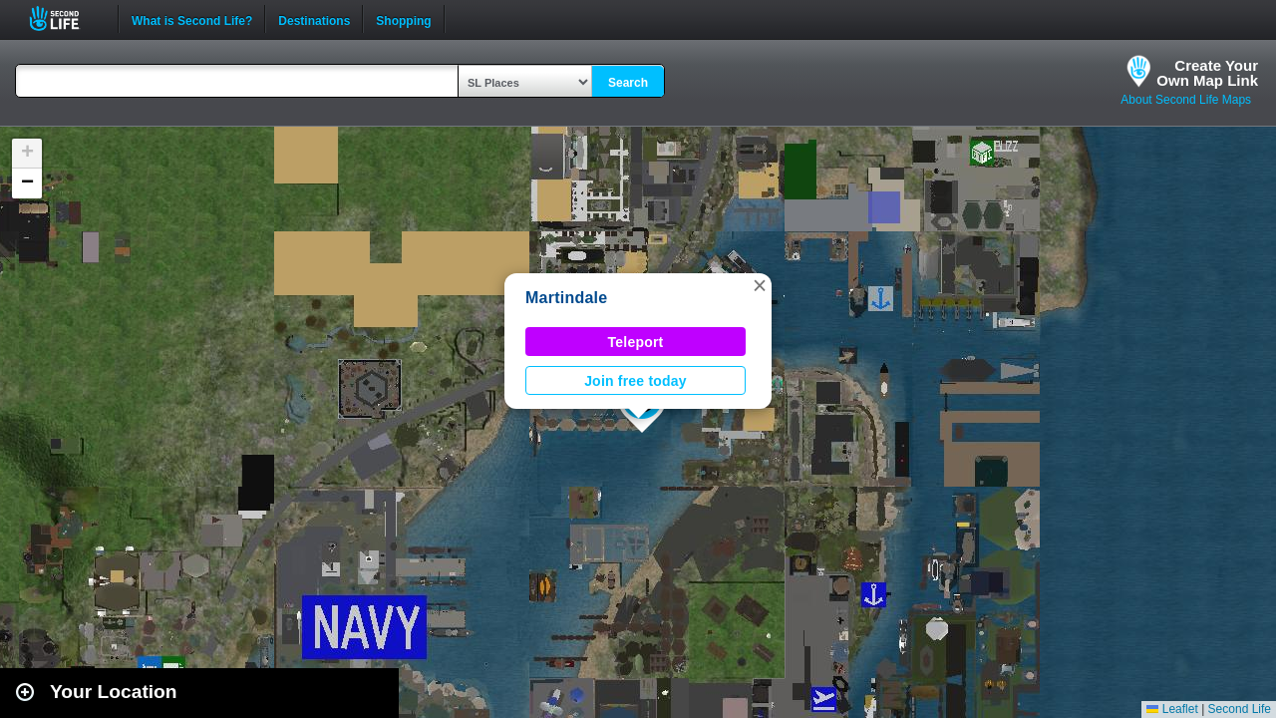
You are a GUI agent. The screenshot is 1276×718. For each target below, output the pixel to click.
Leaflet (1171, 709)
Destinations (314, 19)
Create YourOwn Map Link (1207, 73)
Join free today (635, 381)
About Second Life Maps (1185, 100)
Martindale (566, 297)
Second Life (65, 18)
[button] (760, 285)
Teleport (636, 342)
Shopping (403, 19)
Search (628, 83)
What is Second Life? (192, 19)
